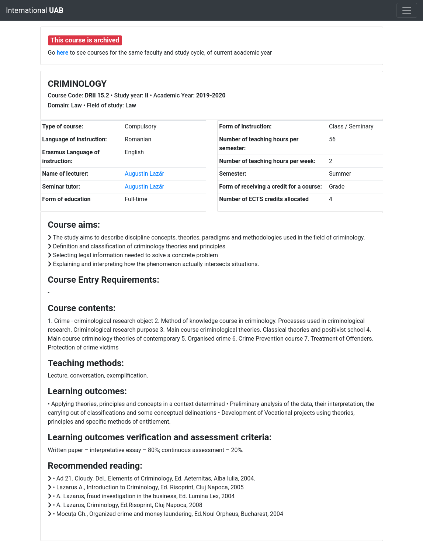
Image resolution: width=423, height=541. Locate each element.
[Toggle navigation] (406, 10)
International (34, 10)
